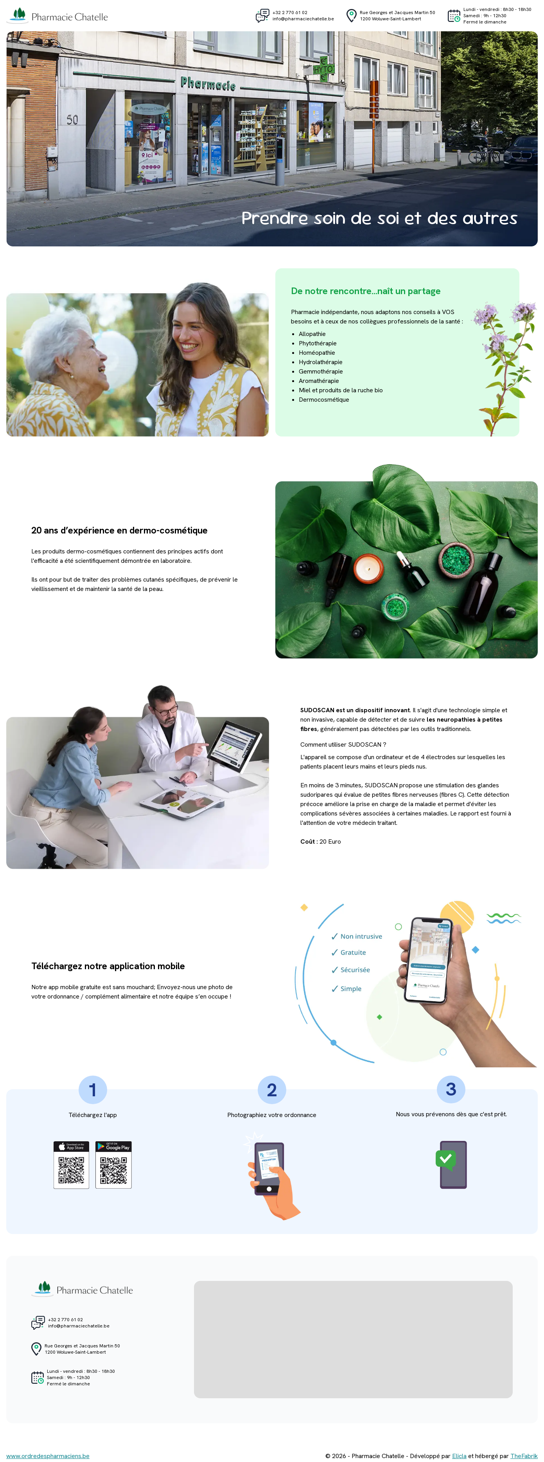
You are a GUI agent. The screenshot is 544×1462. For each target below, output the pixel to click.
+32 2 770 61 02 (290, 12)
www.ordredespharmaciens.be (48, 1456)
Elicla (459, 1456)
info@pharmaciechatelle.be (303, 19)
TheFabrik (524, 1456)
